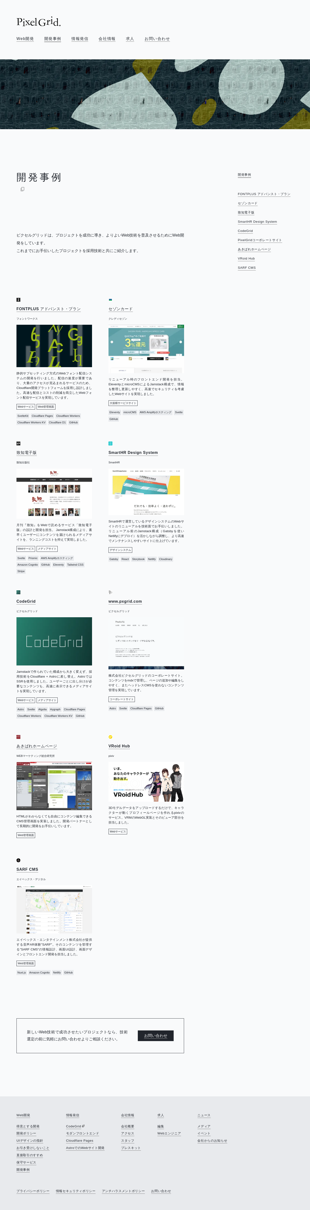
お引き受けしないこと (33, 1148)
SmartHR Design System (257, 221)
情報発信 (79, 39)
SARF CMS (247, 267)
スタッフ (127, 1140)
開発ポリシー (26, 1133)
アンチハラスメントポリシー (123, 1191)
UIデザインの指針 (29, 1140)
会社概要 (127, 1126)
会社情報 (107, 39)
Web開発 (25, 39)
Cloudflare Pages (79, 1140)
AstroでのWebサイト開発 (85, 1148)
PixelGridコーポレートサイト (260, 240)
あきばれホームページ (254, 249)
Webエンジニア (169, 1133)
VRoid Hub (246, 258)
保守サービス (26, 1162)
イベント (204, 1133)
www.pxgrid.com (125, 601)
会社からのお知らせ (212, 1140)
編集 (160, 1126)
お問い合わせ (157, 39)
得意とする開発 (28, 1126)
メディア (204, 1126)
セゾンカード (248, 203)
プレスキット (131, 1148)
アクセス (127, 1133)
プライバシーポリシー (33, 1191)
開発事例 (52, 39)
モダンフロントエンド (82, 1133)
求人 (130, 39)
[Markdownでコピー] (22, 189)
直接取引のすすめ (29, 1155)
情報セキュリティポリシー (76, 1191)
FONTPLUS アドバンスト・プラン (264, 194)
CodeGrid (245, 231)
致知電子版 (246, 212)
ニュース (204, 1115)
